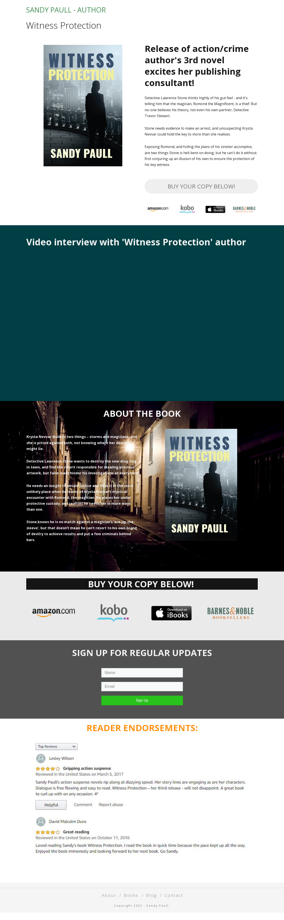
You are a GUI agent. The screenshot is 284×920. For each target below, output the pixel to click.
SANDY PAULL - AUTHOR (66, 13)
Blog (220, 12)
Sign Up (142, 708)
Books (199, 12)
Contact (244, 12)
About (175, 12)
